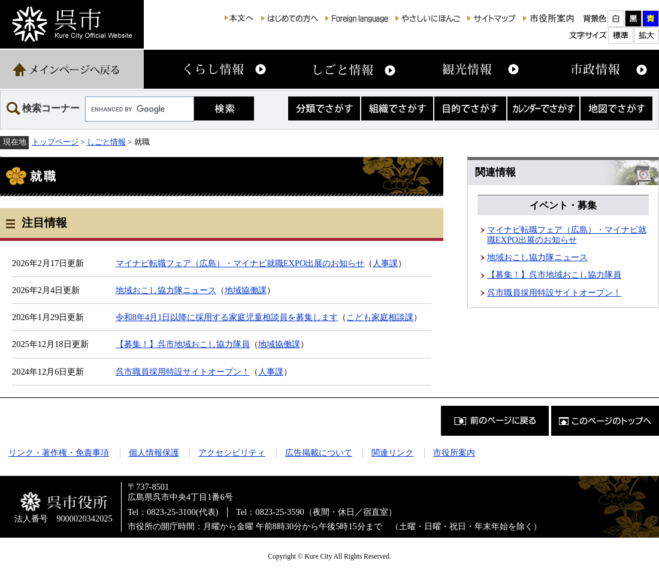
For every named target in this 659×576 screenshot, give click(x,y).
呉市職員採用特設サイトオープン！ (183, 371)
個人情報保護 (154, 452)
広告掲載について (318, 452)
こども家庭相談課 (379, 317)
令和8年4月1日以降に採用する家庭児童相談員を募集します (227, 317)
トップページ (55, 141)
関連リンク (392, 452)
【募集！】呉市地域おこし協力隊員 (183, 344)
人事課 (385, 263)
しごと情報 (106, 141)
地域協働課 (246, 290)
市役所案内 (454, 452)
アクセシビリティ (231, 452)
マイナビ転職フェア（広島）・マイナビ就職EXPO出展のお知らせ (240, 263)
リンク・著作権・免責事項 (58, 452)
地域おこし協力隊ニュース (166, 290)
